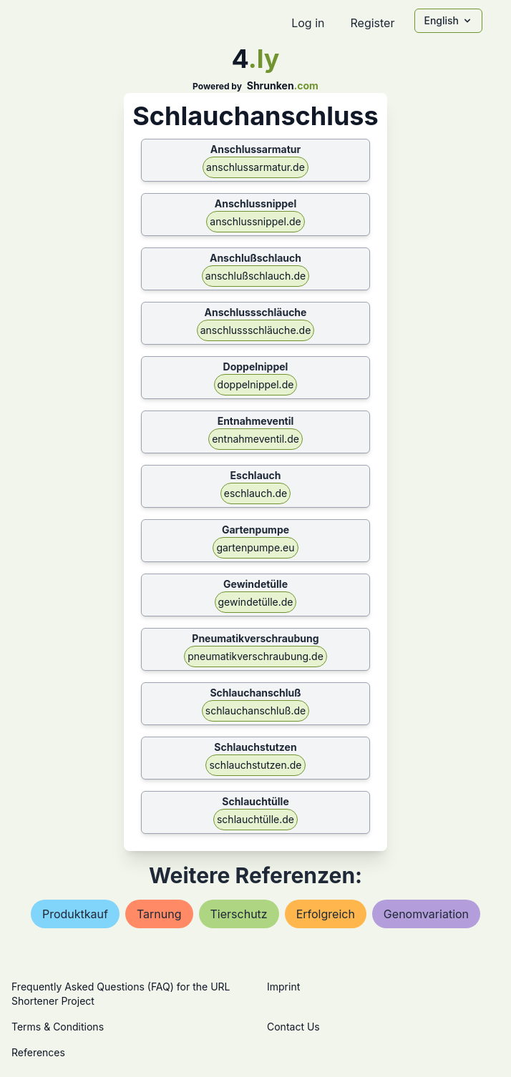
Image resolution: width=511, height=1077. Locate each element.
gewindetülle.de (255, 602)
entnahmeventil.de (255, 439)
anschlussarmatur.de (255, 167)
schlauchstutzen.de (255, 765)
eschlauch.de (255, 493)
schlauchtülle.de (255, 819)
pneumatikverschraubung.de (255, 656)
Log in (307, 23)
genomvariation (426, 914)
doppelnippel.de (256, 384)
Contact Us (293, 1027)
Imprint (283, 986)
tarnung (159, 914)
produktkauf (75, 914)
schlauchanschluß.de (255, 710)
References (38, 1052)
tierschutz (239, 914)
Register (372, 23)
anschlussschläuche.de (255, 330)
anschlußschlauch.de (255, 276)
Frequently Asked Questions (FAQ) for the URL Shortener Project (120, 993)
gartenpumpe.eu (255, 547)
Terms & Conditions (57, 1027)
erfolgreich (325, 914)
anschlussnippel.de (255, 221)
